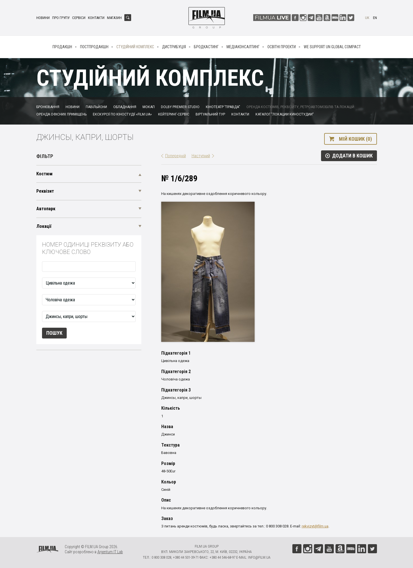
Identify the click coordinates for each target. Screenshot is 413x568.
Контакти (96, 18)
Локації (43, 226)
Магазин (114, 18)
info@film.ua (259, 557)
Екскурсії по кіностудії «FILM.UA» (122, 114)
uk (367, 18)
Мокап (148, 107)
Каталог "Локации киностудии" (284, 114)
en (375, 18)
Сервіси (78, 18)
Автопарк (45, 208)
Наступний (201, 155)
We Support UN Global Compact (332, 47)
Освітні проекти (281, 47)
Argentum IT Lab (110, 552)
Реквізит (45, 191)
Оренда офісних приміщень (61, 114)
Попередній (175, 155)
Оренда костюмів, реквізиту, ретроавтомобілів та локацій (300, 107)
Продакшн (62, 47)
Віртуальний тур (210, 114)
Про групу (61, 18)
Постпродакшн (94, 47)
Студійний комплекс (135, 47)
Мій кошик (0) (355, 139)
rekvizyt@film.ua (315, 526)
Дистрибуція (174, 47)
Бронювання (47, 107)
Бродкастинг (206, 47)
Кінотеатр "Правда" (223, 107)
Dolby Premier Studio (180, 107)
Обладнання (124, 107)
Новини (43, 18)
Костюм (44, 173)
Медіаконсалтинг (243, 47)
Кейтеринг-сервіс (173, 114)
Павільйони (96, 107)
